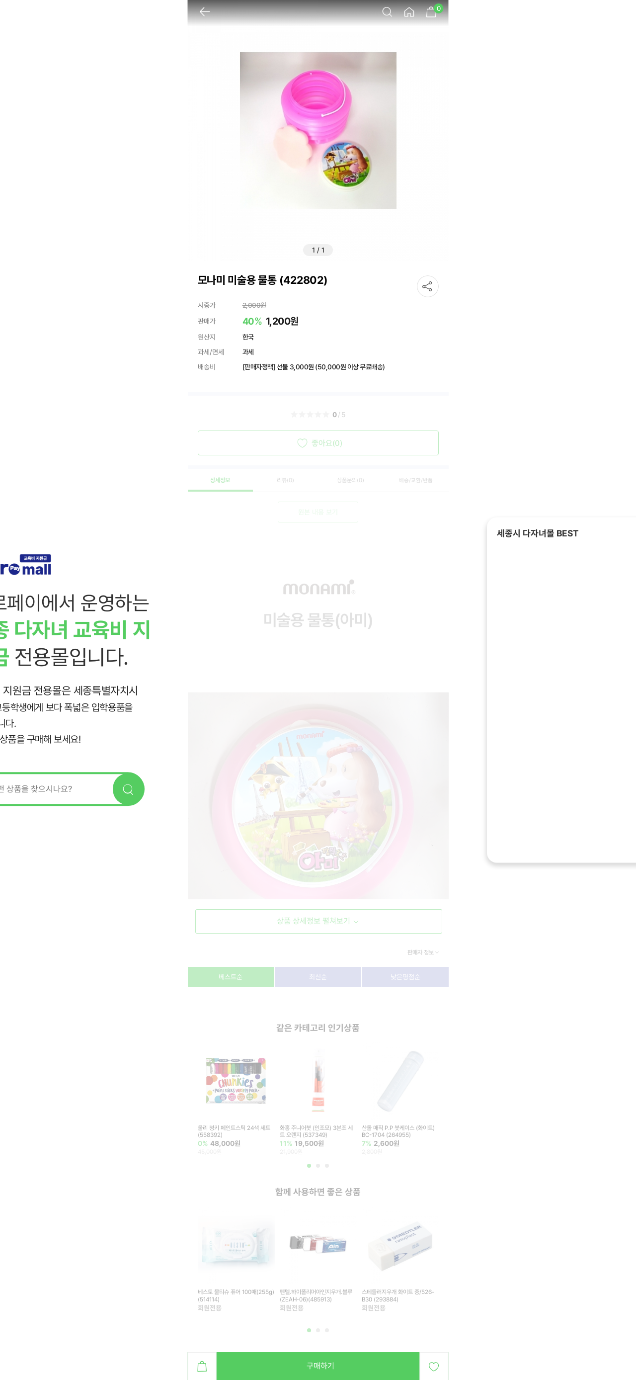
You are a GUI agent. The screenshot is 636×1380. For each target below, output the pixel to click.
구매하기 (320, 1366)
